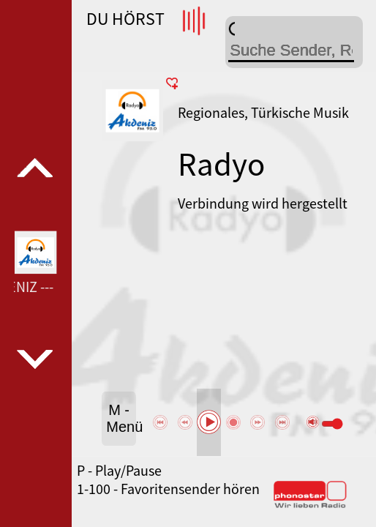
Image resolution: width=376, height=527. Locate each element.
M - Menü (121, 418)
